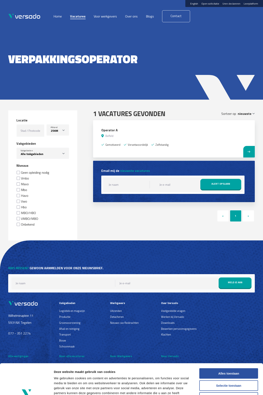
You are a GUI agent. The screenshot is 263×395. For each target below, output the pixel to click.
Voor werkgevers (105, 16)
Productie (64, 317)
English (194, 4)
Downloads (168, 323)
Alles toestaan (228, 344)
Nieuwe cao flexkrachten (124, 323)
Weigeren (228, 369)
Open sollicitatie (210, 4)
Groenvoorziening (70, 323)
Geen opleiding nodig (35, 172)
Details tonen (222, 387)
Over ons (131, 16)
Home (57, 16)
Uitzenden (116, 311)
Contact (176, 15)
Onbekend (28, 224)
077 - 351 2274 (19, 333)
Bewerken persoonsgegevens (179, 329)
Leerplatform (251, 4)
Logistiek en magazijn (72, 311)
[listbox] (57, 130)
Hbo (24, 207)
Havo (24, 195)
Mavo (25, 184)
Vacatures (77, 16)
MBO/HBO (28, 212)
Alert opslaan (220, 184)
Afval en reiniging (69, 329)
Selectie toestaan (228, 357)
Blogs (150, 16)
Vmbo (25, 178)
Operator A (109, 130)
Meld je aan (235, 282)
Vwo (24, 201)
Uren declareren (231, 4)
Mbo (24, 189)
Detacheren (117, 317)
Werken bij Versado (172, 317)
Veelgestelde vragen (173, 311)
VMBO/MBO (29, 218)
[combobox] (42, 153)
